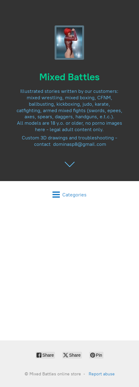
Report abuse (102, 374)
